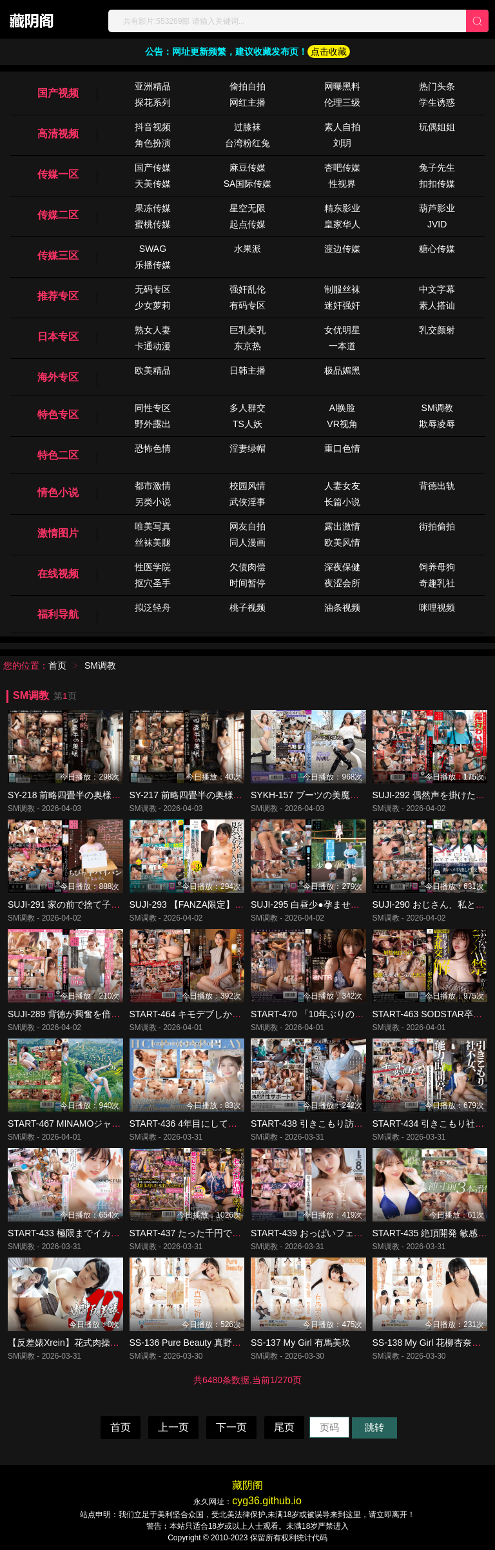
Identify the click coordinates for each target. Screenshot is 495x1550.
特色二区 (58, 455)
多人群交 (247, 408)
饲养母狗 (437, 567)
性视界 (342, 183)
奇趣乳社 (437, 583)
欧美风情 (342, 542)
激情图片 (58, 533)
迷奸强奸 (342, 305)
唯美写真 (153, 526)
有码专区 (247, 305)
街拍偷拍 (437, 526)
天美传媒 (153, 183)
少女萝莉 (153, 305)
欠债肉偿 (247, 567)
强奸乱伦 (247, 289)
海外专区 (58, 377)
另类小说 (153, 502)
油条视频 (342, 607)
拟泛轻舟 (153, 607)
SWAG (152, 249)
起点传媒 (247, 224)
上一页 (173, 1427)
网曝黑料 (342, 86)
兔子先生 (437, 167)
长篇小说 (342, 502)
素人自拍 (342, 127)
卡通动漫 (153, 346)
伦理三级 (342, 102)
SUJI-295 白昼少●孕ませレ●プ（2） (324, 904)
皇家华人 (342, 224)
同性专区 (153, 408)
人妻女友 (342, 486)
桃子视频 (247, 607)
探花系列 (153, 102)
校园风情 (247, 486)
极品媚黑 (342, 370)
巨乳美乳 (247, 330)
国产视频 (58, 93)
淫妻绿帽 (247, 448)
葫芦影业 (437, 208)
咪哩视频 (437, 607)
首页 (57, 665)
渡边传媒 (342, 249)
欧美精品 (153, 370)
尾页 (284, 1427)
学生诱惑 (437, 102)
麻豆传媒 (247, 167)
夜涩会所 (342, 583)
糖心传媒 (437, 249)
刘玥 (342, 143)
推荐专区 (58, 296)
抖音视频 (153, 127)
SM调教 (437, 408)
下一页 (231, 1427)
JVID (437, 224)
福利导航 (58, 614)
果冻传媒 (153, 208)
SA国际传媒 (248, 183)
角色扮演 (153, 143)
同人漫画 (247, 542)
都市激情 (153, 486)
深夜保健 (342, 567)
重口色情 (342, 448)
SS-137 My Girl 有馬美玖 (301, 1342)
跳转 (374, 1427)
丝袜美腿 (153, 542)
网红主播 (247, 102)
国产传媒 (153, 167)
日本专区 (58, 336)
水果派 (247, 249)
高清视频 (58, 133)
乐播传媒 (153, 265)
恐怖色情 (153, 448)
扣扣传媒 (437, 183)
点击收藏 (329, 51)
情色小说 (58, 492)
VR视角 (342, 424)
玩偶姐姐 (437, 127)
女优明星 (342, 330)
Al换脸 (342, 408)
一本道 (342, 346)
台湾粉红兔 (247, 143)
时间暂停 (247, 583)
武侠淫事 (247, 502)
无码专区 (153, 289)
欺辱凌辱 (437, 424)
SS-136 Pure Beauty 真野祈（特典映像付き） (222, 1342)
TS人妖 (247, 424)
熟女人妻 (153, 330)
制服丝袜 (342, 289)
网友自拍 (247, 526)
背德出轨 (437, 486)
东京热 (247, 346)
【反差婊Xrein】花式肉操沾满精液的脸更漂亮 (99, 1342)
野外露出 (153, 424)
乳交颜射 (437, 330)
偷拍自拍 (247, 86)
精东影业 (342, 208)
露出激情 (342, 526)
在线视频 (58, 573)
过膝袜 (247, 127)
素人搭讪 (437, 305)
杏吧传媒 (342, 167)
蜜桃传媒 (153, 224)
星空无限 (247, 208)
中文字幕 (437, 289)
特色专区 (58, 414)
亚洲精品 (153, 86)
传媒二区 (58, 214)
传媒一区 (58, 174)
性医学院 (153, 567)
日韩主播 (247, 370)
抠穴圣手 (153, 583)
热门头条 (437, 86)
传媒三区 (58, 255)
